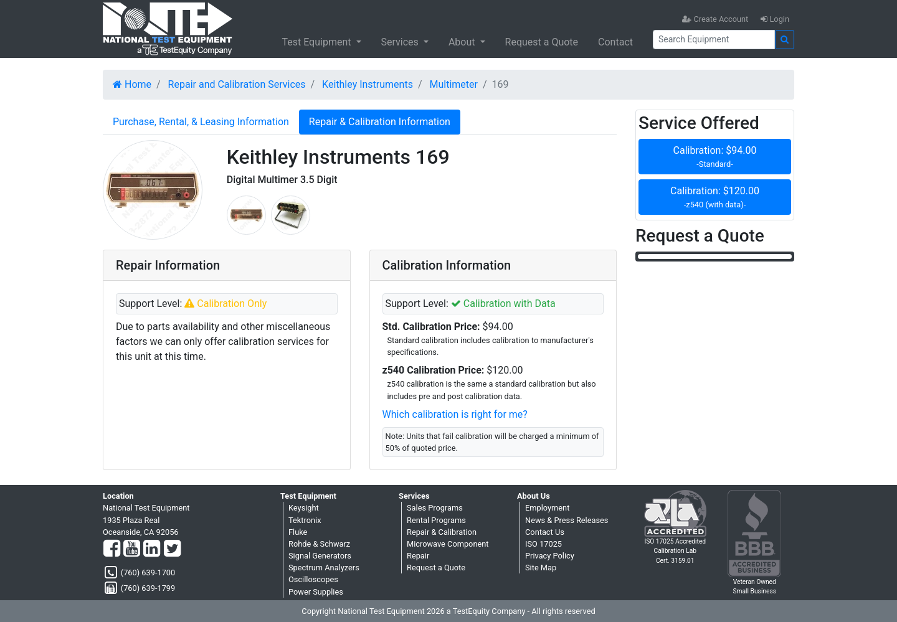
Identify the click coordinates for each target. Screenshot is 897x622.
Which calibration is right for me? (455, 414)
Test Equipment (317, 42)
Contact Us (544, 532)
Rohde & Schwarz (319, 544)
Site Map (540, 567)
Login (775, 19)
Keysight (303, 507)
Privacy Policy (549, 555)
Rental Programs (436, 520)
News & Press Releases (566, 520)
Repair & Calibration (442, 532)
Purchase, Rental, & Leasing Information (201, 122)
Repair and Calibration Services (237, 84)
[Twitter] (172, 549)
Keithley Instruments (367, 84)
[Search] (714, 39)
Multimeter (454, 84)
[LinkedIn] (152, 549)
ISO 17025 (543, 544)
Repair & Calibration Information (379, 122)
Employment (547, 507)
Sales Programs (435, 507)
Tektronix (304, 520)
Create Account (715, 19)
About (463, 42)
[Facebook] (112, 549)
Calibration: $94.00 (715, 157)
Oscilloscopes (313, 579)
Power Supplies (315, 591)
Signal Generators (319, 555)
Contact (615, 42)
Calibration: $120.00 (715, 197)
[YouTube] (132, 549)
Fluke (297, 532)
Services (401, 42)
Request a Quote (542, 42)
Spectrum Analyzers (323, 567)
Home (132, 84)
